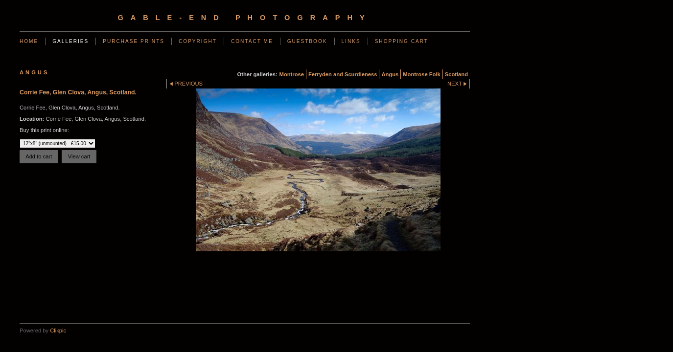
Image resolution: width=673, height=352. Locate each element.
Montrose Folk (421, 74)
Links (351, 41)
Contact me (252, 41)
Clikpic (58, 330)
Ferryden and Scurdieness (342, 74)
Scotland (456, 74)
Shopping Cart (401, 41)
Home (29, 41)
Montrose (291, 74)
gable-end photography (244, 18)
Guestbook (307, 41)
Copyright (198, 41)
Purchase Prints (133, 41)
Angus (389, 74)
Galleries (70, 41)
